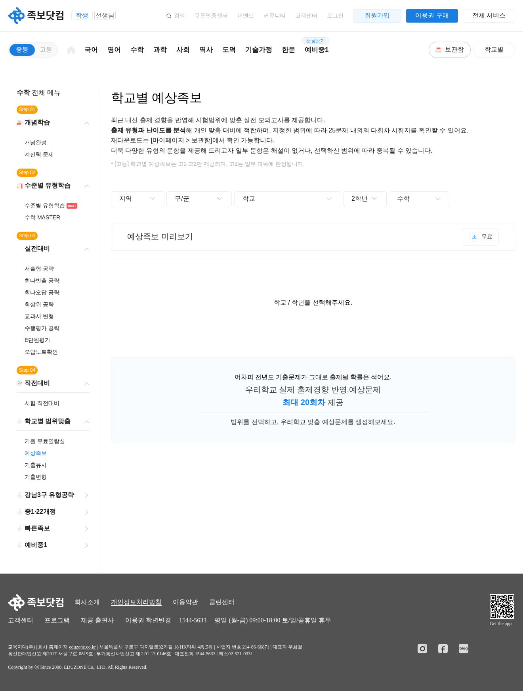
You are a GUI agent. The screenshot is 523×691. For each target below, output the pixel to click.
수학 (137, 50)
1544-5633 (192, 620)
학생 (82, 15)
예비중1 (315, 45)
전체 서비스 (489, 15)
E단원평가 (37, 340)
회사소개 (87, 602)
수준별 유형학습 (51, 205)
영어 (114, 50)
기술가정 (258, 50)
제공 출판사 (97, 620)
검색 (179, 15)
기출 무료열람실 (45, 441)
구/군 (182, 198)
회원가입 (377, 15)
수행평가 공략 (42, 328)
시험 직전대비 (42, 403)
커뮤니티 (274, 15)
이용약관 (185, 602)
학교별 (494, 49)
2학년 (359, 198)
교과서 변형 (39, 316)
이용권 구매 (432, 15)
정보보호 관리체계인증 (495, 648)
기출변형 (36, 477)
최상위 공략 (39, 304)
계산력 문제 (39, 154)
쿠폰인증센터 (211, 15)
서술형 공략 (39, 268)
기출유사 (36, 465)
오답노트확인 (41, 352)
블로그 (463, 648)
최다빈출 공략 (42, 280)
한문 (288, 50)
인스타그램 (422, 648)
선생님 (105, 15)
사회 (183, 50)
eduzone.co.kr (82, 647)
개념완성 (36, 142)
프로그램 (57, 620)
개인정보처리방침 (136, 602)
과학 (160, 50)
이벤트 (245, 15)
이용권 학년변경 (148, 620)
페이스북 (443, 648)
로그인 (335, 15)
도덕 (229, 50)
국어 (91, 50)
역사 (206, 50)
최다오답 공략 (42, 292)
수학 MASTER (42, 217)
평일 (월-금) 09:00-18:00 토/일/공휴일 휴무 (272, 620)
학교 (248, 198)
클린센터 (222, 602)
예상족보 (36, 453)
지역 (125, 198)
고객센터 (306, 15)
